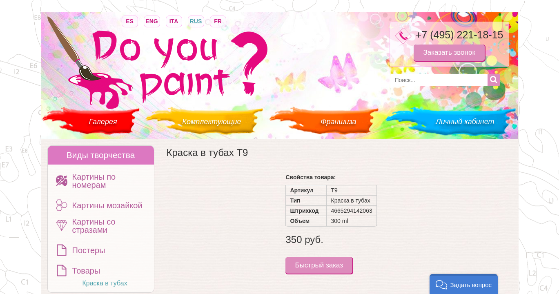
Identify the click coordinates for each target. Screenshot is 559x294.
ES (130, 20)
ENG (152, 20)
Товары (86, 270)
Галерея (103, 122)
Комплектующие (211, 122)
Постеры (88, 250)
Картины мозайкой (107, 205)
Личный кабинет (465, 122)
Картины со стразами (94, 225)
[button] (464, 284)
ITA (174, 20)
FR (218, 20)
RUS (196, 20)
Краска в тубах (104, 283)
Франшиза (338, 122)
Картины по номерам (94, 180)
